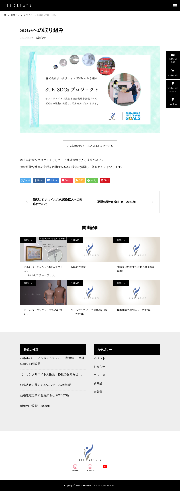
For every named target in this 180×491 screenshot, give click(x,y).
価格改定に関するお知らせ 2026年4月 (46, 384)
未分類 (98, 391)
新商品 (98, 383)
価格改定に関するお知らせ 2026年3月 (45, 395)
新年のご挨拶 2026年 (35, 405)
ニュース (99, 375)
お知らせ (41, 37)
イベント (99, 358)
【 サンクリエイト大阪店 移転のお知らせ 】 (52, 374)
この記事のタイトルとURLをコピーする (90, 145)
